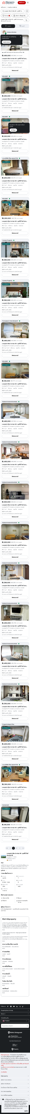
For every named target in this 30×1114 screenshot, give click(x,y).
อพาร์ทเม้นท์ (14, 925)
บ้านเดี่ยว (4, 925)
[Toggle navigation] (27, 2)
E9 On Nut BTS (5, 983)
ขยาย (3, 929)
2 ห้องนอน (4, 961)
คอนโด (24, 924)
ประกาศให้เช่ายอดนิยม (15, 1095)
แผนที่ (21, 26)
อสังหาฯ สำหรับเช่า (15, 1084)
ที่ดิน (5, 926)
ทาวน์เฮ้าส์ (9, 925)
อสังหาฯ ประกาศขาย (15, 1080)
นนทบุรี (8, 954)
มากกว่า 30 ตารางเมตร (7, 968)
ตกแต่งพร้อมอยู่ (5, 991)
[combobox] (14, 11)
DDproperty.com (5, 1054)
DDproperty (15, 1076)
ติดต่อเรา (15, 1014)
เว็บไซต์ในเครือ (5, 1018)
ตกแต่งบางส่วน (13, 991)
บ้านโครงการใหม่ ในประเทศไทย (15, 1087)
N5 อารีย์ (12, 983)
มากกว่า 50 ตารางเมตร (19, 968)
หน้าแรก (3, 7)
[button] (4, 870)
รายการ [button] (8, 26)
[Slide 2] (12, 48)
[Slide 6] (17, 48)
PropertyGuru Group (15, 1010)
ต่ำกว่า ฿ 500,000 (6, 946)
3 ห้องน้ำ (9, 976)
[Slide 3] (13, 48)
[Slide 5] (16, 48)
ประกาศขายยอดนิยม (15, 1091)
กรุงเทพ (4, 954)
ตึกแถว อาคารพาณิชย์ (8, 1067)
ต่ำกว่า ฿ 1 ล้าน (15, 946)
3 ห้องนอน (10, 961)
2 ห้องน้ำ (4, 976)
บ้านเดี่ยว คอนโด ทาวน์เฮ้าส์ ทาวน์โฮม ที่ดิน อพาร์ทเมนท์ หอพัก (15, 1064)
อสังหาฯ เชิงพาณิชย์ (22, 925)
